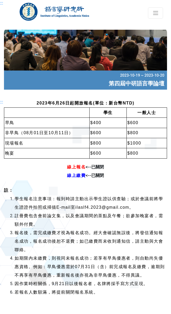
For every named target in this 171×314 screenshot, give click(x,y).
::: (1, 3)
